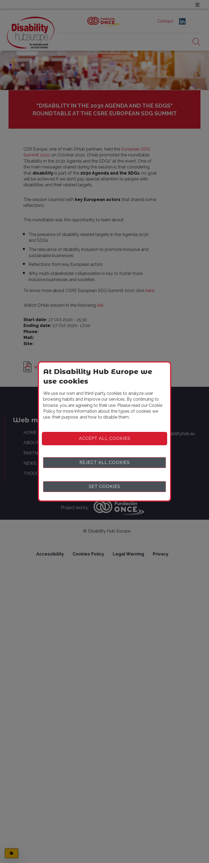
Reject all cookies (104, 462)
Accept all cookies (104, 438)
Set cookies (104, 486)
